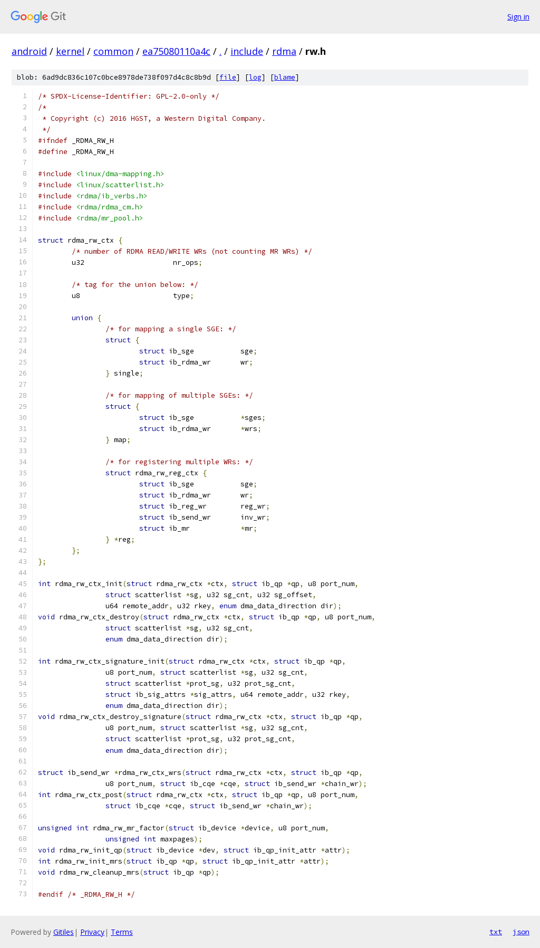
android (29, 51)
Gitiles (63, 932)
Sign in (518, 17)
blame (284, 77)
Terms (122, 932)
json (521, 931)
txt (495, 931)
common (113, 51)
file (227, 77)
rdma (284, 51)
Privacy (92, 932)
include (246, 51)
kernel (70, 51)
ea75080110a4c (176, 51)
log (255, 77)
